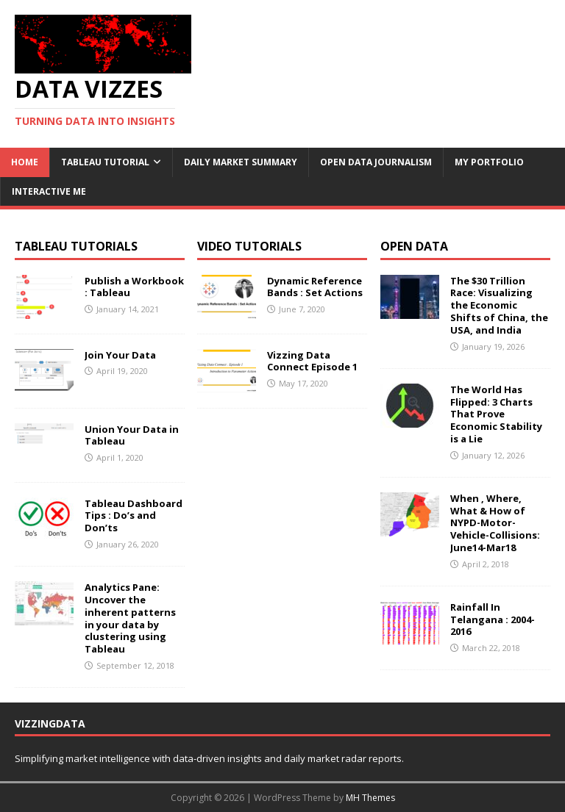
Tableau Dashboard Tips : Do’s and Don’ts (133, 516)
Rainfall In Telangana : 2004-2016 (492, 619)
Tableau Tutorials (76, 246)
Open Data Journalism (376, 162)
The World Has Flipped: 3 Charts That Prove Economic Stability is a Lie (496, 414)
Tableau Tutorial (105, 162)
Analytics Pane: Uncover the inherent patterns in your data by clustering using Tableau (130, 618)
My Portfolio (489, 162)
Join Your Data (120, 355)
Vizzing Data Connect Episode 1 (312, 361)
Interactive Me (49, 191)
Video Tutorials (249, 246)
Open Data (414, 246)
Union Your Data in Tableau (132, 435)
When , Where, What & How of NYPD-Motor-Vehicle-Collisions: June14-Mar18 (495, 523)
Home (24, 162)
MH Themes (370, 797)
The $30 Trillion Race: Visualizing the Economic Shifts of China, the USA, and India (499, 305)
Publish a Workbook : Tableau (134, 287)
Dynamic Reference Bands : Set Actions (315, 287)
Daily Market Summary (240, 162)
